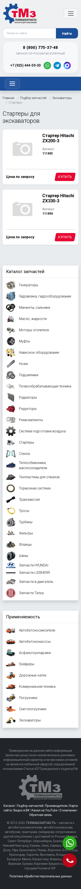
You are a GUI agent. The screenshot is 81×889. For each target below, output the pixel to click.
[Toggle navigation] (12, 83)
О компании (67, 810)
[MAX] (67, 65)
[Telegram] (57, 65)
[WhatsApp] (47, 65)
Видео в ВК (22, 810)
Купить (65, 177)
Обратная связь (40, 815)
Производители (56, 805)
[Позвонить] (70, 861)
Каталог (9, 805)
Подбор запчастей (30, 805)
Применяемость (23, 616)
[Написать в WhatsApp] (70, 843)
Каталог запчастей (25, 271)
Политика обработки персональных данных (41, 876)
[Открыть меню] (71, 13)
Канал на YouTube (44, 810)
